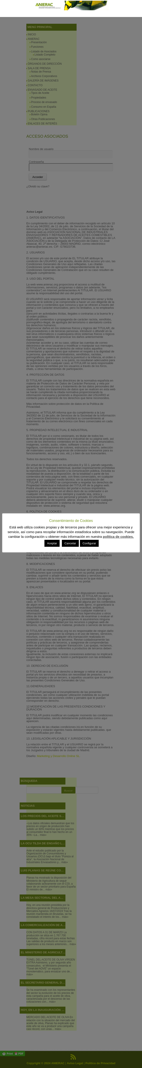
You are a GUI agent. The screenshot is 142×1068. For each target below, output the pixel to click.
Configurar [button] (89, 543)
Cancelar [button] (70, 543)
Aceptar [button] (52, 543)
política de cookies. (118, 536)
